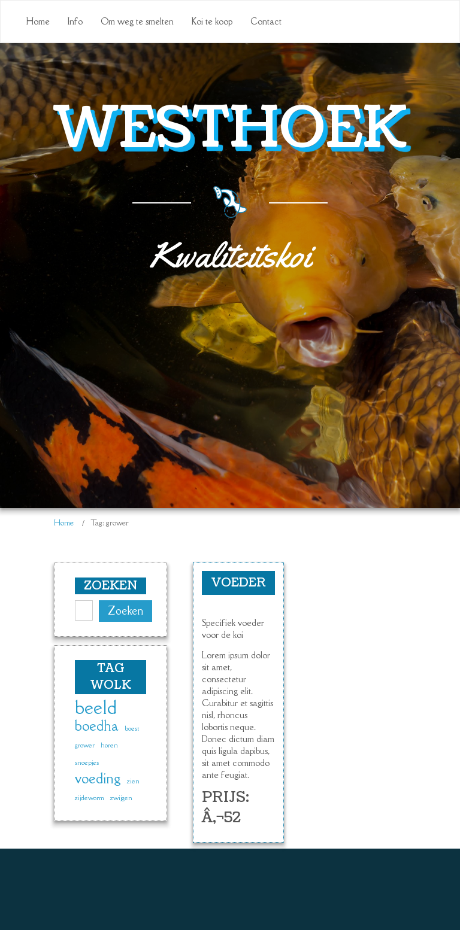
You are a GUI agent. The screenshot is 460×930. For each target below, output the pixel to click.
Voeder (238, 583)
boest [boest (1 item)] (132, 728)
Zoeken (125, 610)
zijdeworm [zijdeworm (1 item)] (89, 798)
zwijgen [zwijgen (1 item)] (121, 798)
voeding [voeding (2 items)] (98, 778)
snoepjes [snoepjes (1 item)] (87, 762)
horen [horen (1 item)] (109, 745)
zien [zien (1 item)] (133, 781)
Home (64, 523)
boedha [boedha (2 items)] (97, 726)
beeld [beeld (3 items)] (96, 708)
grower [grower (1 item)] (85, 745)
